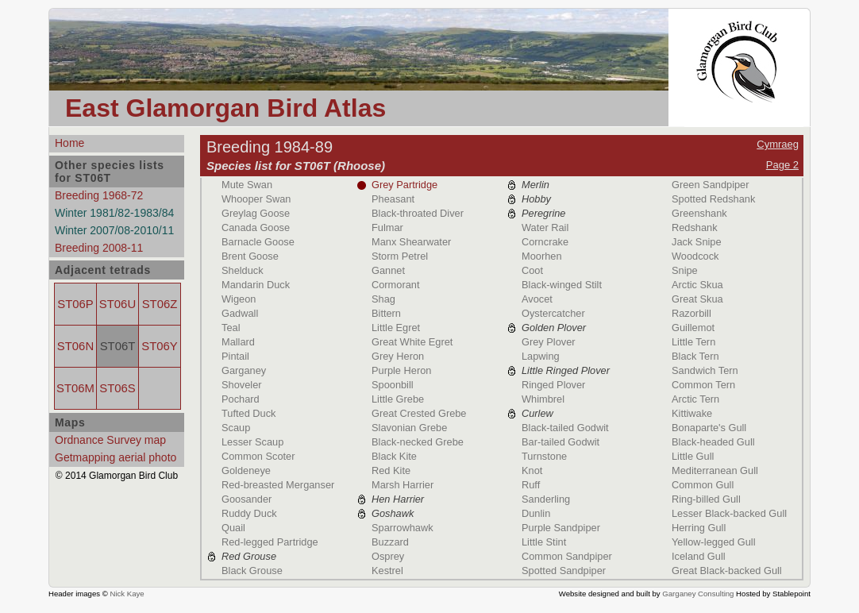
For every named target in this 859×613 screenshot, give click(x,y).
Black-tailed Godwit (565, 428)
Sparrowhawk (402, 528)
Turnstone (544, 456)
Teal (230, 327)
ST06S (117, 388)
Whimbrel (543, 399)
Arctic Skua (697, 285)
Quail (233, 528)
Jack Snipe (697, 242)
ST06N (75, 346)
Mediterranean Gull (715, 470)
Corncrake (545, 242)
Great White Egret (412, 342)
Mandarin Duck (255, 285)
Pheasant (393, 199)
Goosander (246, 499)
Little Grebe (398, 399)
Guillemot (693, 327)
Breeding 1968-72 (99, 195)
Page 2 (782, 165)
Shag (383, 299)
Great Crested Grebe (419, 413)
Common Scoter (258, 456)
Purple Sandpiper (561, 528)
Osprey (388, 556)
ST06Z (160, 304)
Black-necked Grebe (418, 442)
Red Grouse (248, 556)
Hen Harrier (398, 499)
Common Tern (703, 385)
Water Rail (545, 227)
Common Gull (703, 485)
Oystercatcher (553, 313)
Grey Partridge (404, 185)
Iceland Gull (699, 556)
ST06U (117, 304)
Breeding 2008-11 (99, 247)
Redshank (695, 227)
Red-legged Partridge (269, 542)
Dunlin (536, 513)
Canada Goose (255, 227)
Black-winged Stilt (562, 285)
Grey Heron (398, 356)
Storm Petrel (400, 256)
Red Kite (391, 470)
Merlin (535, 185)
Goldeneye (246, 470)
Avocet (537, 299)
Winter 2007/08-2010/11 (114, 230)
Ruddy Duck (249, 513)
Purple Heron (401, 370)
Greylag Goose (255, 213)
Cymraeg (778, 144)
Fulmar (387, 227)
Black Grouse (252, 570)
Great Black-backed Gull (727, 570)
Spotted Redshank (713, 199)
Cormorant (395, 285)
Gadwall (239, 313)
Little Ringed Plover (566, 370)
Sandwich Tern (705, 370)
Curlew (537, 413)
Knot (532, 470)
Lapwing (541, 356)
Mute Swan (246, 185)
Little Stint (544, 542)
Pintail (235, 356)
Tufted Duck (248, 413)
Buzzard (390, 542)
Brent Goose (250, 256)
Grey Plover (549, 342)
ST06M (75, 388)
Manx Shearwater (411, 242)
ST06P (75, 304)
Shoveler (241, 385)
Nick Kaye (127, 593)
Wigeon (238, 299)
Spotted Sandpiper (564, 570)
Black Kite (394, 456)
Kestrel (387, 570)
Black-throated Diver (418, 213)
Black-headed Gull (713, 442)
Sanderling (546, 499)
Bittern (386, 313)
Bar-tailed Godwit (560, 442)
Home (69, 143)
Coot (532, 270)
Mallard (238, 342)
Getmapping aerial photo (115, 457)
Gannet (388, 270)
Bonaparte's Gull (709, 428)
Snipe (685, 270)
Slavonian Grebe (409, 428)
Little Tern (693, 342)
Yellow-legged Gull (714, 542)
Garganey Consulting (698, 593)
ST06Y (159, 346)
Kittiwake (692, 413)
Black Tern (695, 356)
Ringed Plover (553, 385)
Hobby (536, 199)
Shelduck (242, 270)
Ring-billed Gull (706, 499)
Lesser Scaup (252, 442)
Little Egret (396, 327)
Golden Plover (554, 327)
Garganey (243, 370)
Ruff (531, 485)
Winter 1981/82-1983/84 (114, 212)
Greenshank (699, 213)
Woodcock (695, 256)
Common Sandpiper (567, 556)
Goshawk (393, 513)
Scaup (235, 428)
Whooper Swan (256, 199)
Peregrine (544, 213)
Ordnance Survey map (110, 440)
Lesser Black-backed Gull (729, 513)
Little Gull (693, 456)
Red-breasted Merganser (277, 485)
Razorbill (691, 313)
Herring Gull (699, 528)
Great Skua (697, 299)
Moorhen (542, 256)
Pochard (240, 399)
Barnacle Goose (258, 242)
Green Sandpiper (710, 185)
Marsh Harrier (402, 485)
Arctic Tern (695, 399)
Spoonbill (393, 385)
